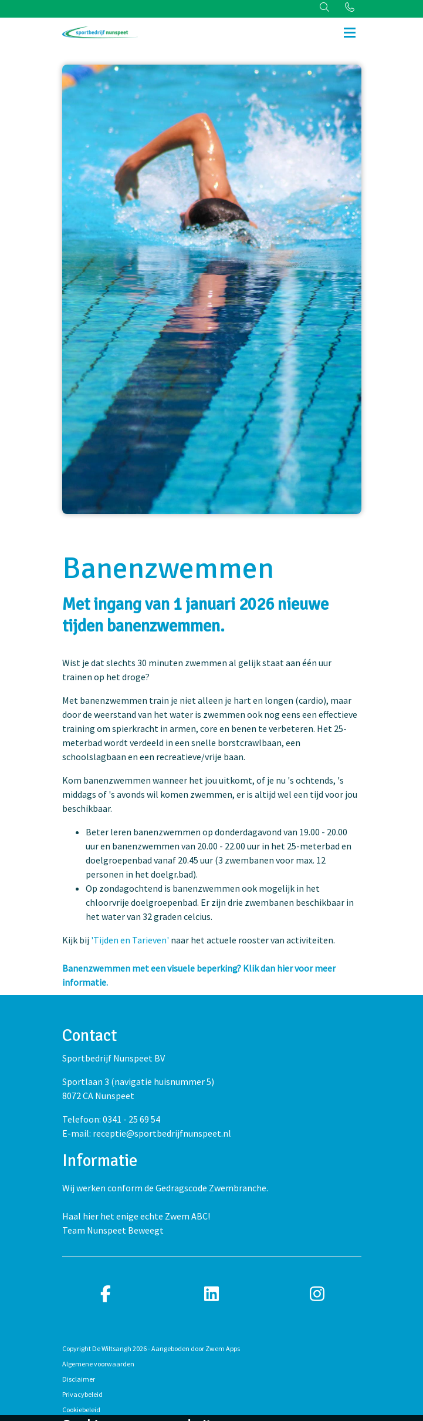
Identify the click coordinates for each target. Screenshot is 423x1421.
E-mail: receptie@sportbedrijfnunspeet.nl (146, 1133)
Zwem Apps (222, 1348)
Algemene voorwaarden (98, 1363)
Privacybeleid (82, 1394)
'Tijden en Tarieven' (131, 940)
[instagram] (317, 1294)
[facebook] (106, 1294)
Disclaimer (78, 1379)
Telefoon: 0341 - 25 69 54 (111, 1119)
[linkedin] (212, 1294)
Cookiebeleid (81, 1409)
